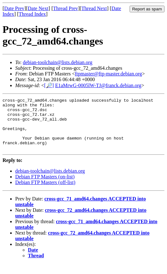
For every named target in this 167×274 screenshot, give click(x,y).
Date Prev (14, 8)
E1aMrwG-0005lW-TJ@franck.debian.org (98, 85)
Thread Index (32, 14)
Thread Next (94, 8)
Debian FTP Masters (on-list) (44, 187)
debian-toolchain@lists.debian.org (58, 62)
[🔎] (49, 85)
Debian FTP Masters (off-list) (45, 192)
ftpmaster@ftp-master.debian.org (108, 73)
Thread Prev (65, 8)
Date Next (38, 8)
